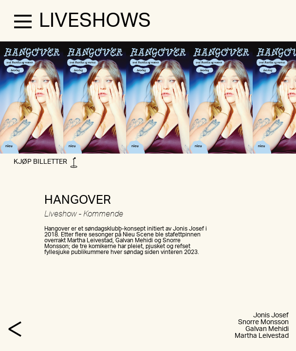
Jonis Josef (271, 315)
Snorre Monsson (263, 322)
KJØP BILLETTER (45, 163)
